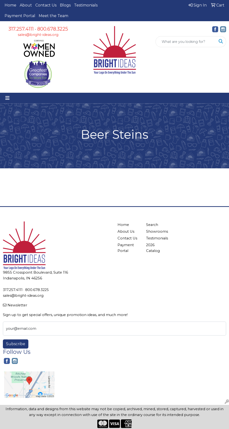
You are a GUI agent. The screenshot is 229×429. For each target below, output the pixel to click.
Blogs (65, 5)
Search (152, 225)
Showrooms (157, 231)
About (26, 5)
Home (10, 5)
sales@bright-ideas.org (38, 35)
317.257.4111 (21, 29)
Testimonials (86, 5)
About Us (126, 231)
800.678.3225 (52, 29)
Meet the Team (53, 15)
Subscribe (15, 344)
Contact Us (45, 5)
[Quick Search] (185, 41)
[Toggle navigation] (7, 98)
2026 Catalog (153, 248)
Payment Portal (20, 15)
